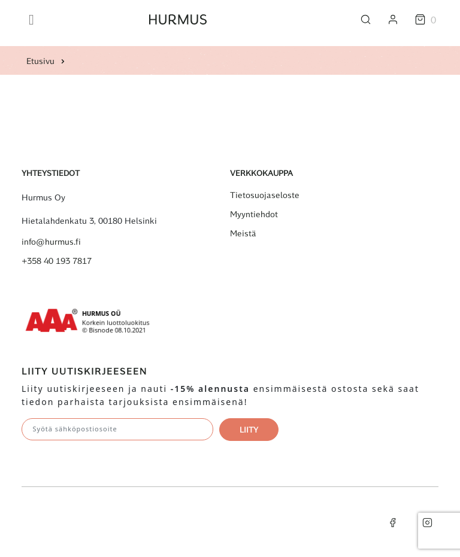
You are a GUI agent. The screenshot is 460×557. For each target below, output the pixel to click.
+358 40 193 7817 (57, 261)
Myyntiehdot (254, 214)
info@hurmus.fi (51, 242)
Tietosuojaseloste (264, 195)
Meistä (243, 233)
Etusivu (40, 61)
